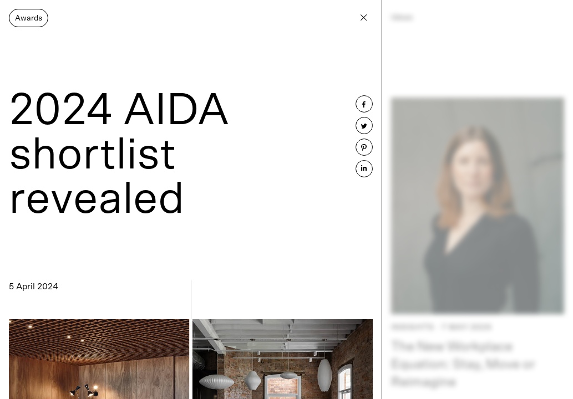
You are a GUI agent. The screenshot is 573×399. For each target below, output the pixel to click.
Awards (28, 18)
